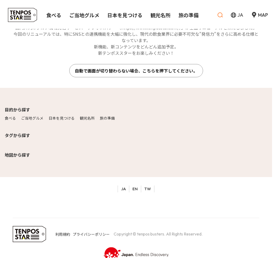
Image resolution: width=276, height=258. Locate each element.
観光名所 (87, 118)
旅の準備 (107, 118)
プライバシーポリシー (91, 234)
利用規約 (62, 234)
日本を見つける (62, 118)
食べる (10, 118)
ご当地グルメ (32, 118)
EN (135, 188)
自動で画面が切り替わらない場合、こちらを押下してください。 (136, 70)
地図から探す (17, 155)
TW (147, 188)
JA (123, 188)
